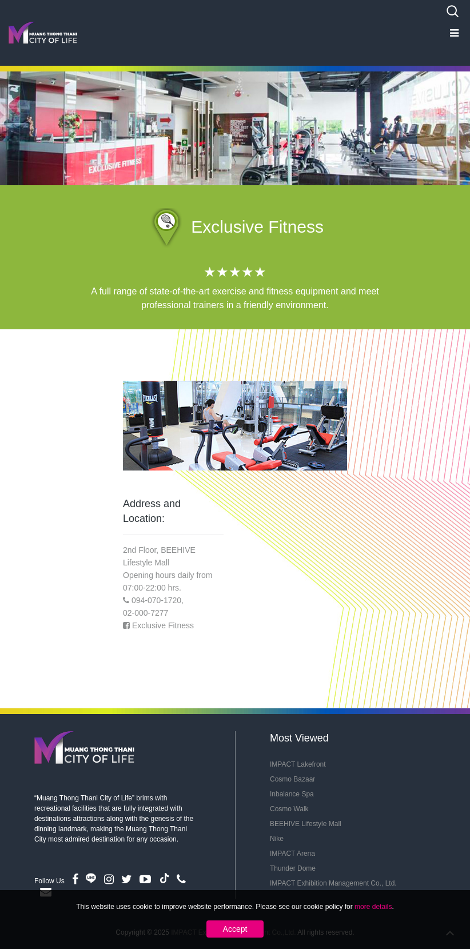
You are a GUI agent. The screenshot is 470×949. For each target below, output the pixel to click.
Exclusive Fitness (163, 625)
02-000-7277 (145, 612)
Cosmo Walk (289, 809)
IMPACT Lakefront (298, 764)
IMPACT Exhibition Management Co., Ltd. (333, 883)
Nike (277, 839)
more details (373, 907)
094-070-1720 (156, 600)
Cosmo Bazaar (292, 779)
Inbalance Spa (292, 794)
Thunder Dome (293, 868)
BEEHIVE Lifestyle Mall (305, 824)
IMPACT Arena (292, 854)
